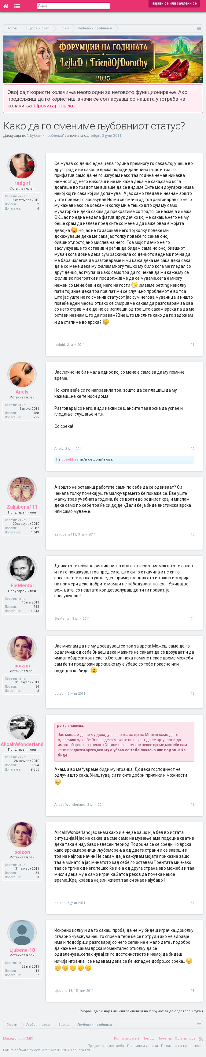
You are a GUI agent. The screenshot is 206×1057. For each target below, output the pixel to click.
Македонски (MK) (18, 1038)
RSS (201, 1038)
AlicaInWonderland (69, 805)
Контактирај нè (126, 1038)
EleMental (62, 619)
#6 (192, 805)
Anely (58, 449)
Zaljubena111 (65, 534)
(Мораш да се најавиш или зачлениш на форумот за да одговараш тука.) (141, 1011)
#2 (192, 449)
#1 (192, 345)
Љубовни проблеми (45, 135)
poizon (60, 694)
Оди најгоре (185, 1038)
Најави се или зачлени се (174, 3)
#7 (192, 903)
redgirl (95, 135)
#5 (192, 694)
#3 (192, 534)
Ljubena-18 (63, 991)
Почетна (164, 1038)
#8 (192, 991)
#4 (192, 619)
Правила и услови (142, 1046)
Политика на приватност (182, 1046)
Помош (148, 1038)
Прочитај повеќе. (55, 106)
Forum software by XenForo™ (47, 1050)
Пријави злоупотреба (106, 1046)
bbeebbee (70, 459)
